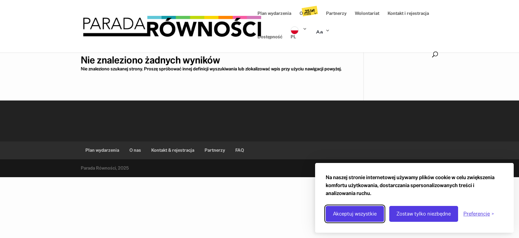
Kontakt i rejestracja (408, 13)
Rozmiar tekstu (322, 40)
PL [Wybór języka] (293, 37)
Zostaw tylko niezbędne (424, 213)
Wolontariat (367, 13)
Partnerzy (336, 13)
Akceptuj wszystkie (355, 213)
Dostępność (270, 37)
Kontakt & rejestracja (172, 150)
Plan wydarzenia (274, 13)
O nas (305, 13)
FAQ (239, 150)
